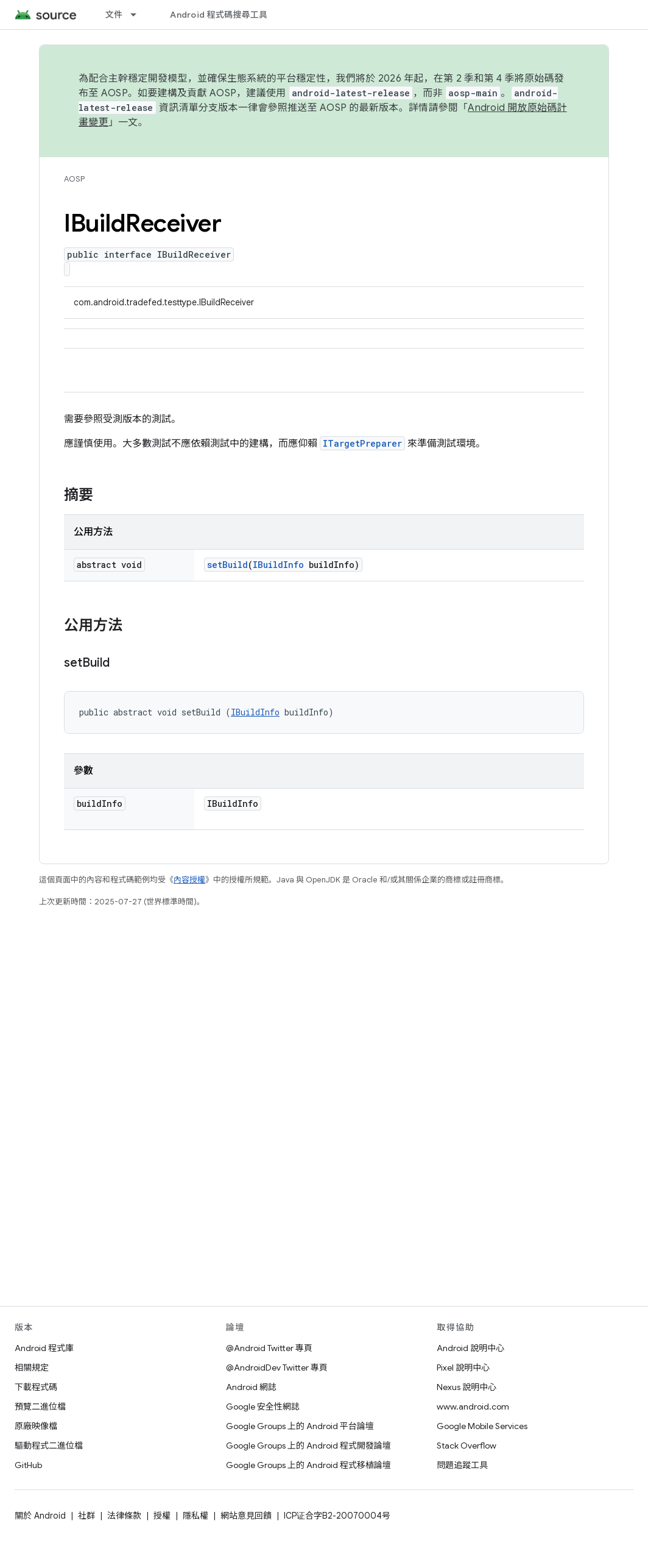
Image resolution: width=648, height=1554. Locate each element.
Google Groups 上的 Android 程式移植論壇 (308, 1465)
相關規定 (32, 1367)
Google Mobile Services (482, 1426)
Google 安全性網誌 (263, 1406)
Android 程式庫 (44, 1348)
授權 (162, 1515)
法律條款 (124, 1515)
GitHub (28, 1465)
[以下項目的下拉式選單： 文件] (138, 14)
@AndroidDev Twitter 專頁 (277, 1367)
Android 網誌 (251, 1387)
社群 (86, 1515)
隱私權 (195, 1515)
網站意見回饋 (246, 1515)
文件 (114, 14)
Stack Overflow (466, 1445)
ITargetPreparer (362, 443)
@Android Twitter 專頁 (269, 1348)
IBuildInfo (278, 564)
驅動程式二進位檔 (49, 1445)
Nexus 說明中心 (466, 1387)
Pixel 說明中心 (463, 1367)
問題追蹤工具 (462, 1465)
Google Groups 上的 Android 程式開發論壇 (308, 1445)
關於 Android (40, 1515)
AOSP (74, 179)
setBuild (227, 564)
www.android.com (473, 1406)
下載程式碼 (36, 1387)
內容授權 (189, 880)
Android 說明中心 (470, 1348)
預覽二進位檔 (40, 1406)
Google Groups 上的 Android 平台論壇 (300, 1426)
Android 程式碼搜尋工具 (218, 14)
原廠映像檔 (36, 1426)
